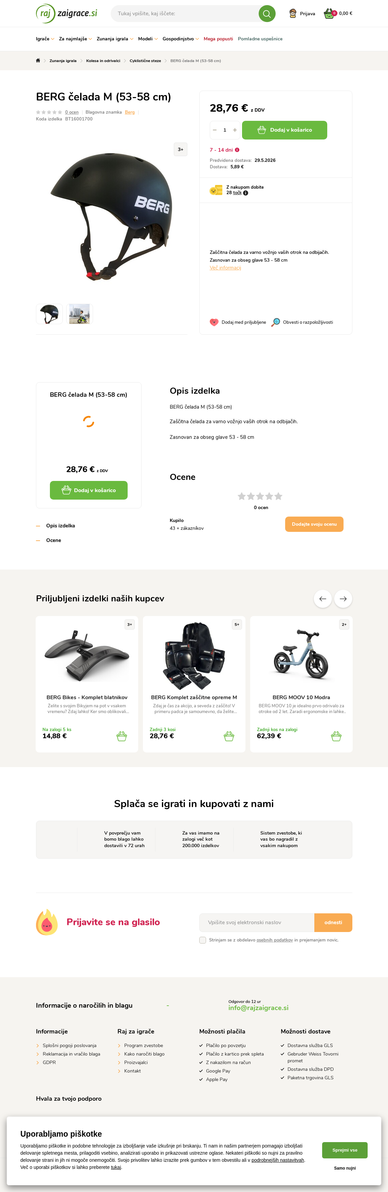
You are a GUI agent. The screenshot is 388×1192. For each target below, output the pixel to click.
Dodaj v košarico (284, 130)
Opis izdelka (60, 525)
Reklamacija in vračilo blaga (71, 1054)
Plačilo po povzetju (226, 1045)
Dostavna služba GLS (310, 1045)
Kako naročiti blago (144, 1054)
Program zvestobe (143, 1045)
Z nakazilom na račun (228, 1062)
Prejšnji (323, 599)
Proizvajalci (136, 1062)
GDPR (49, 1062)
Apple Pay (216, 1079)
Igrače (45, 39)
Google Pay (218, 1071)
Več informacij (225, 267)
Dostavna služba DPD (311, 1069)
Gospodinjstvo (181, 39)
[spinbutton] (225, 130)
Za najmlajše (75, 39)
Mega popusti (218, 39)
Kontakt (132, 1071)
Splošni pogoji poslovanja (69, 1045)
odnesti (333, 922)
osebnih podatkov (275, 940)
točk (237, 193)
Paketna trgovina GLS (311, 1078)
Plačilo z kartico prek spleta (235, 1054)
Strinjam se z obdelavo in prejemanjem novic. (273, 940)
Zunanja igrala (115, 39)
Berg (130, 112)
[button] (235, 130)
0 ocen (72, 112)
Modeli (148, 39)
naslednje (343, 599)
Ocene (53, 540)
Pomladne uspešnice (260, 39)
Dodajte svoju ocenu (314, 524)
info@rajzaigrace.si (258, 1007)
